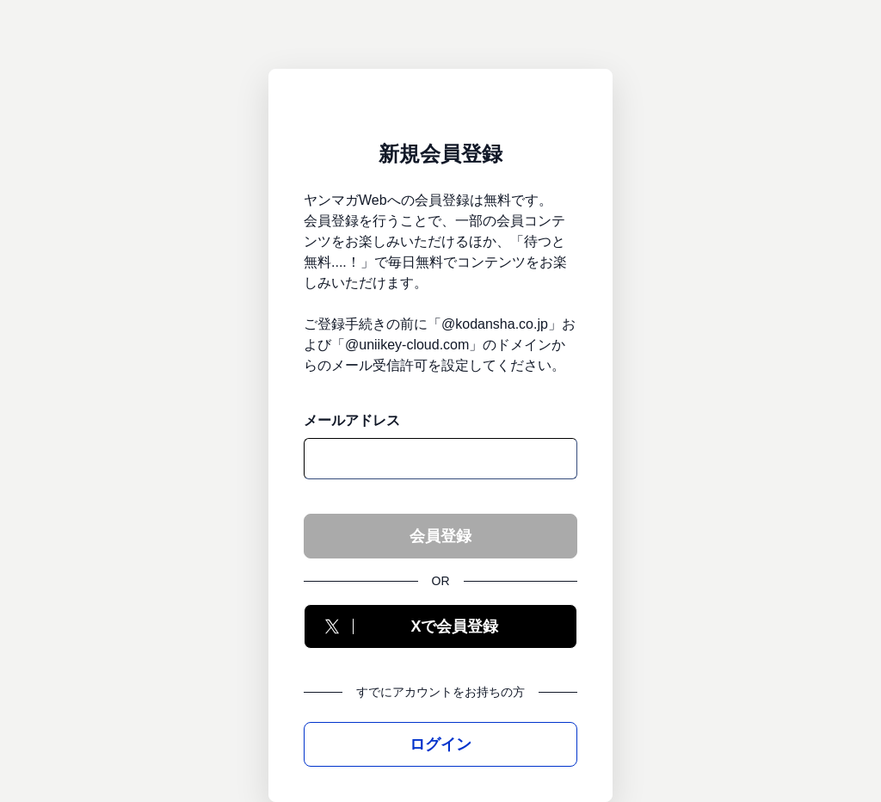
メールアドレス (352, 420)
